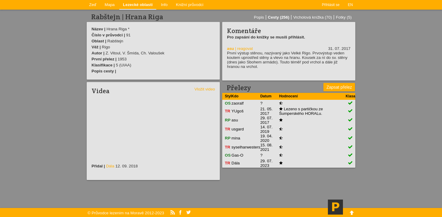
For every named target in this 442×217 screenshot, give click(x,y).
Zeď (92, 4)
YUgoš (238, 111)
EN (350, 5)
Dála (110, 166)
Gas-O (237, 155)
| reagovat (244, 48)
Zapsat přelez (339, 87)
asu (230, 48)
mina (236, 138)
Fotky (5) (344, 17)
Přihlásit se (331, 5)
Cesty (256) (278, 17)
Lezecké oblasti (138, 4)
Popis (259, 17)
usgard (238, 129)
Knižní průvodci (189, 4)
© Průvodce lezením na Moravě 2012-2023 (126, 213)
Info (164, 4)
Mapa (109, 4)
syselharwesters (246, 147)
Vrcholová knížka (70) (312, 17)
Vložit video (205, 89)
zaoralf (238, 103)
